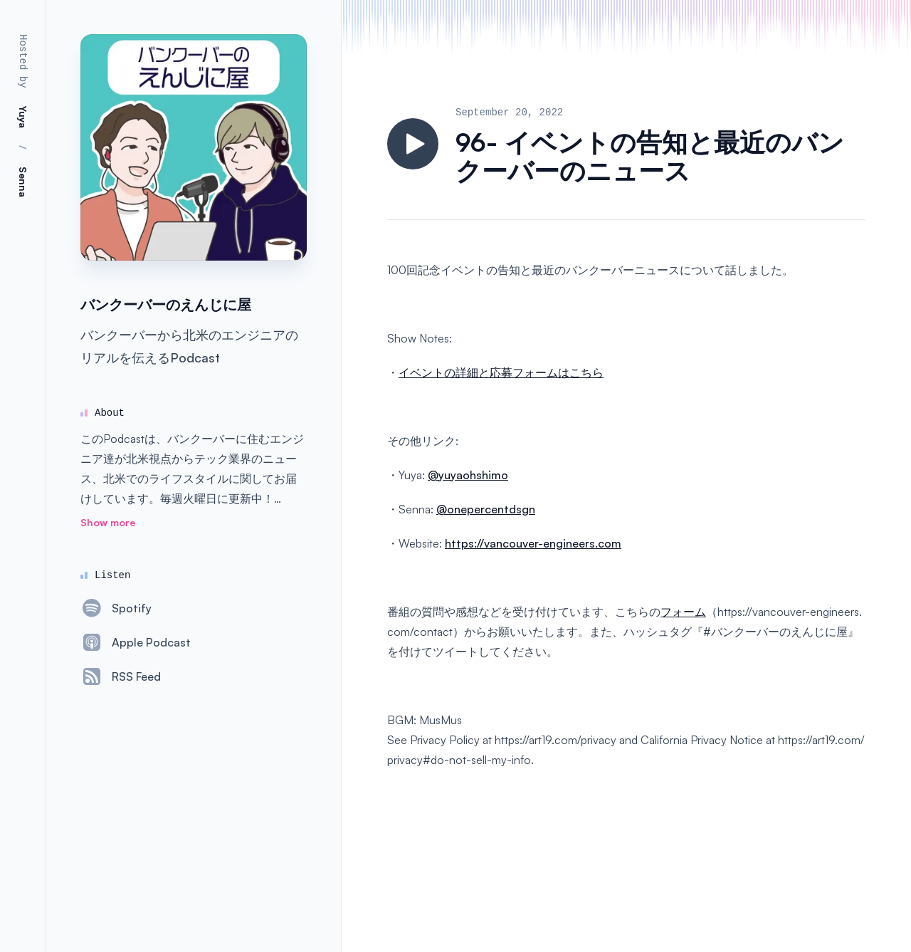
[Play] (412, 143)
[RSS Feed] (120, 676)
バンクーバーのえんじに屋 (165, 304)
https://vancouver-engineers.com (533, 543)
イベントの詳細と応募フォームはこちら (501, 372)
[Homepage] (193, 147)
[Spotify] (116, 608)
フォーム (683, 612)
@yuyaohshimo (468, 475)
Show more (107, 522)
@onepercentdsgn (485, 509)
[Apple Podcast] (135, 642)
